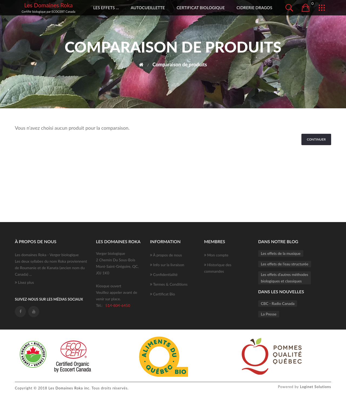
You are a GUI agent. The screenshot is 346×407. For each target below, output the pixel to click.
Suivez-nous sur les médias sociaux (49, 299)
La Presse (269, 314)
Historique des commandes (217, 267)
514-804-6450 (117, 305)
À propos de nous (166, 255)
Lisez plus (24, 282)
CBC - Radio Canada (277, 303)
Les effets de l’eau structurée (284, 264)
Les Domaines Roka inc (68, 388)
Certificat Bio (162, 294)
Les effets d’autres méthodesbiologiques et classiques (284, 277)
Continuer (316, 139)
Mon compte (216, 255)
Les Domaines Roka (48, 5)
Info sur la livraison (167, 264)
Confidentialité (164, 274)
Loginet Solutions (315, 387)
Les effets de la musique (281, 253)
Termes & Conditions (169, 284)
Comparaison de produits (179, 64)
